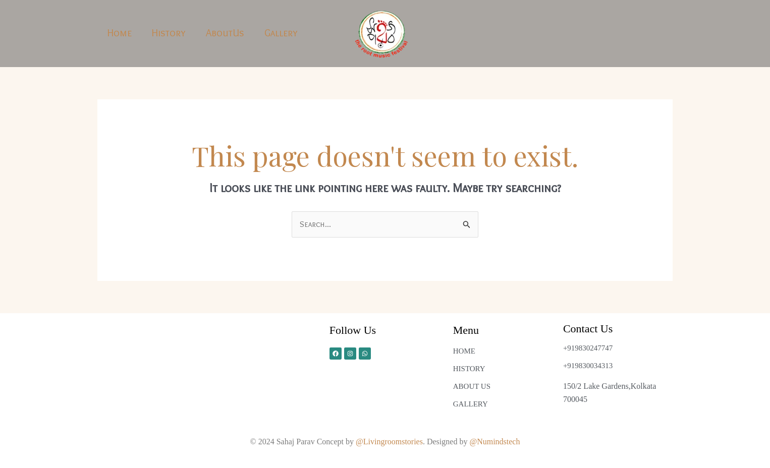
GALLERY (470, 404)
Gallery (281, 33)
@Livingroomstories (389, 441)
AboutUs (225, 33)
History (169, 33)
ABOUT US (471, 386)
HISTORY (469, 369)
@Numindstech (494, 441)
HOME (464, 351)
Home (119, 33)
